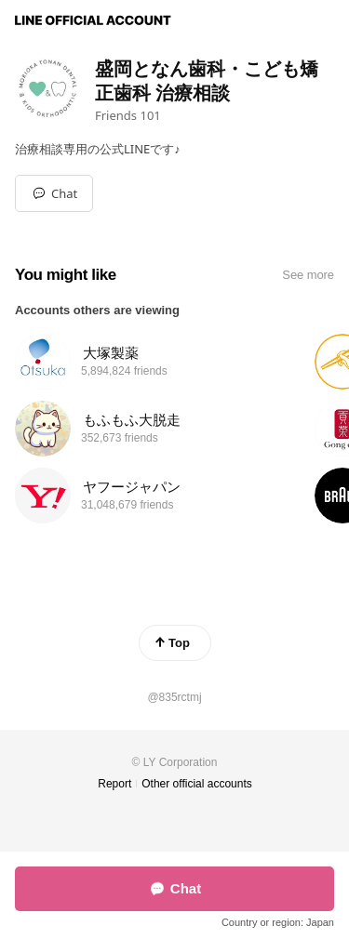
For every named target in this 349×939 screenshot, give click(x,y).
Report (114, 783)
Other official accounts (196, 783)
